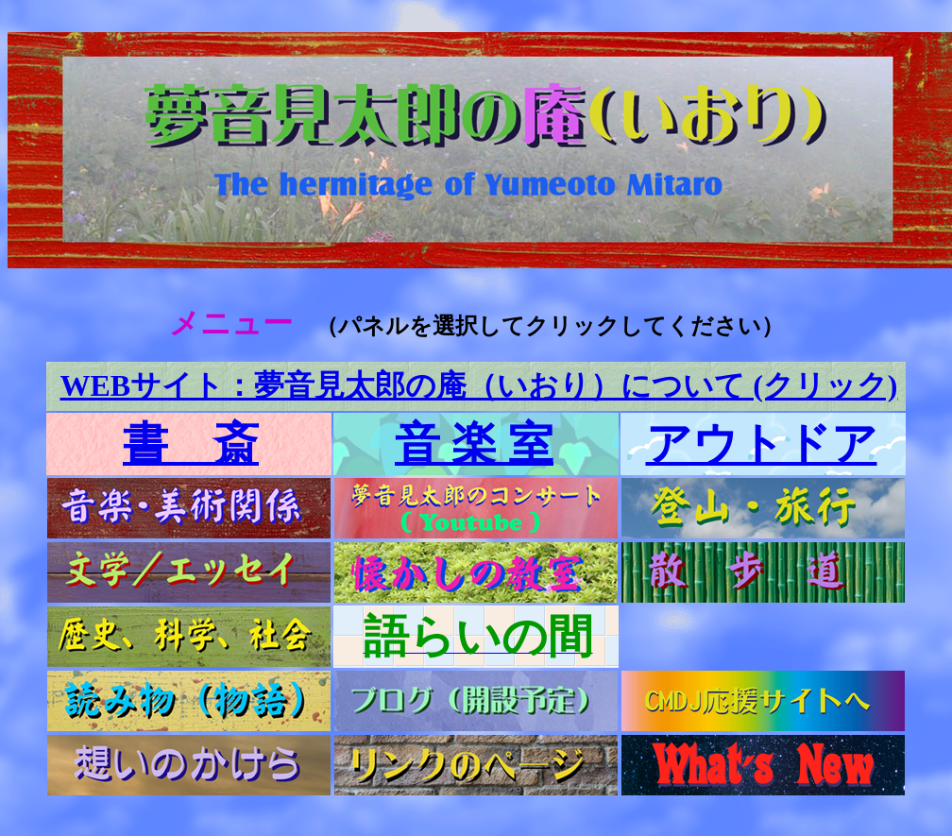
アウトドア (761, 443)
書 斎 (191, 443)
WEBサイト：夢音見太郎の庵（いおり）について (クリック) (479, 385)
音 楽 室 (474, 443)
